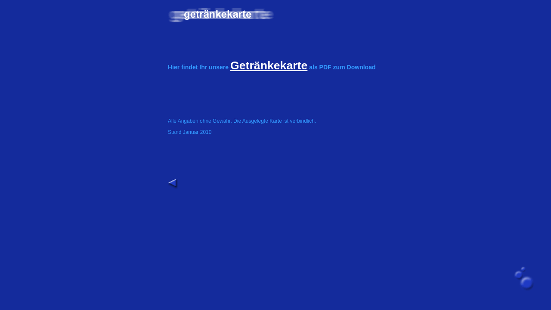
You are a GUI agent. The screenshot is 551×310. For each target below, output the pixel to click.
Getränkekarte (268, 65)
